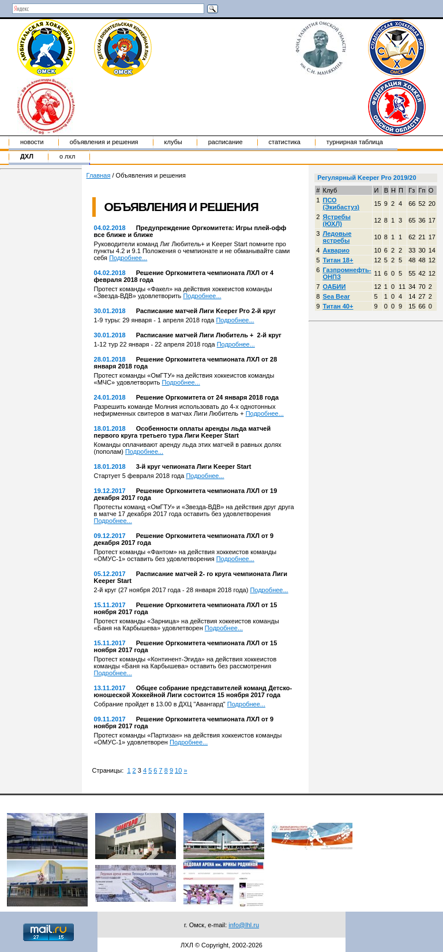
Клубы (173, 141)
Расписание (225, 141)
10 (178, 770)
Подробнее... (128, 257)
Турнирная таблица (354, 141)
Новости (32, 141)
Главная (99, 175)
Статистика (285, 141)
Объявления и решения (104, 141)
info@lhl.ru (243, 924)
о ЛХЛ (67, 156)
